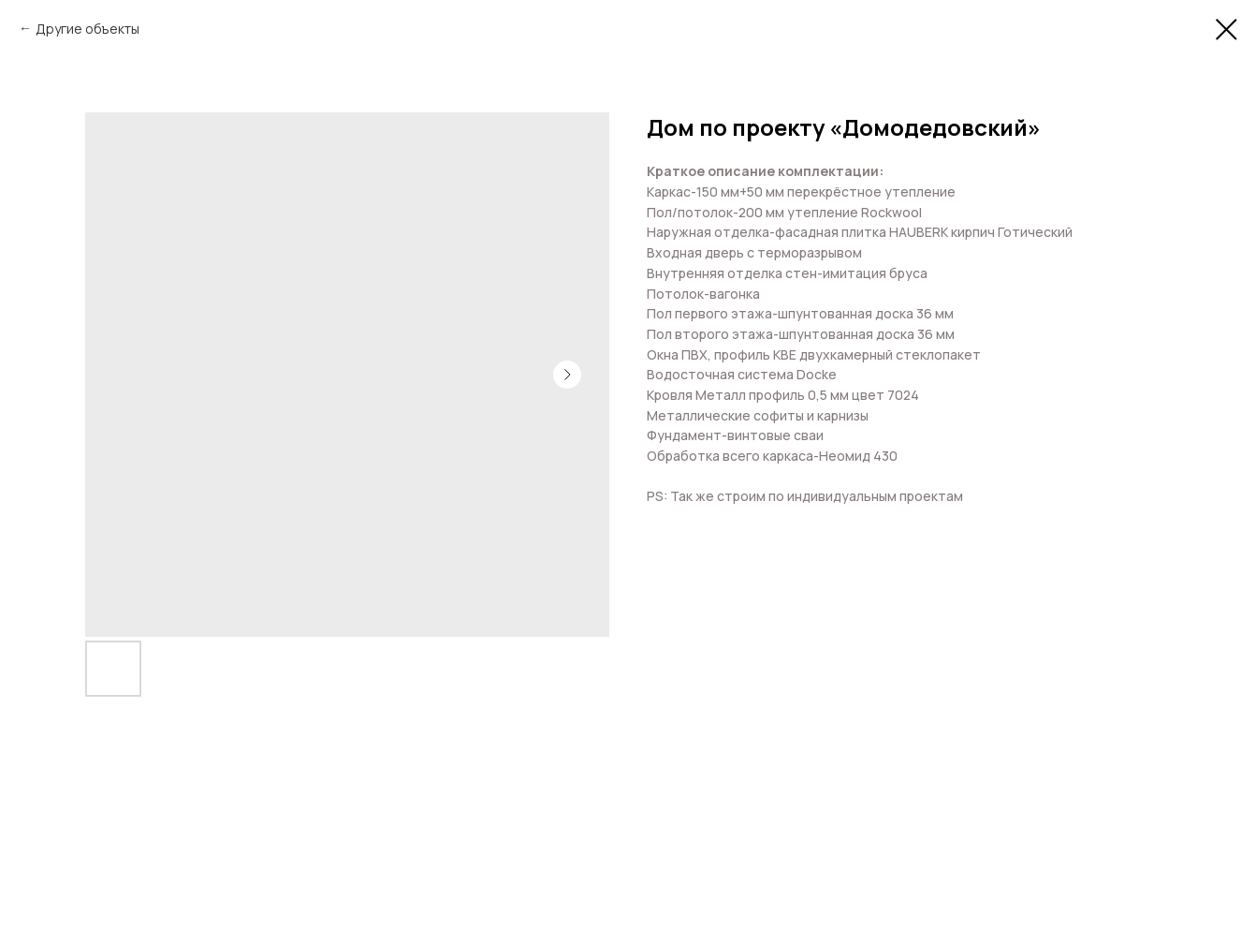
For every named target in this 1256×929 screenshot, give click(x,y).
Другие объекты (87, 28)
